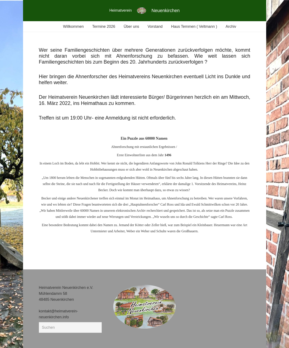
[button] (9, 338)
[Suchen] (70, 327)
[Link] (141, 10)
